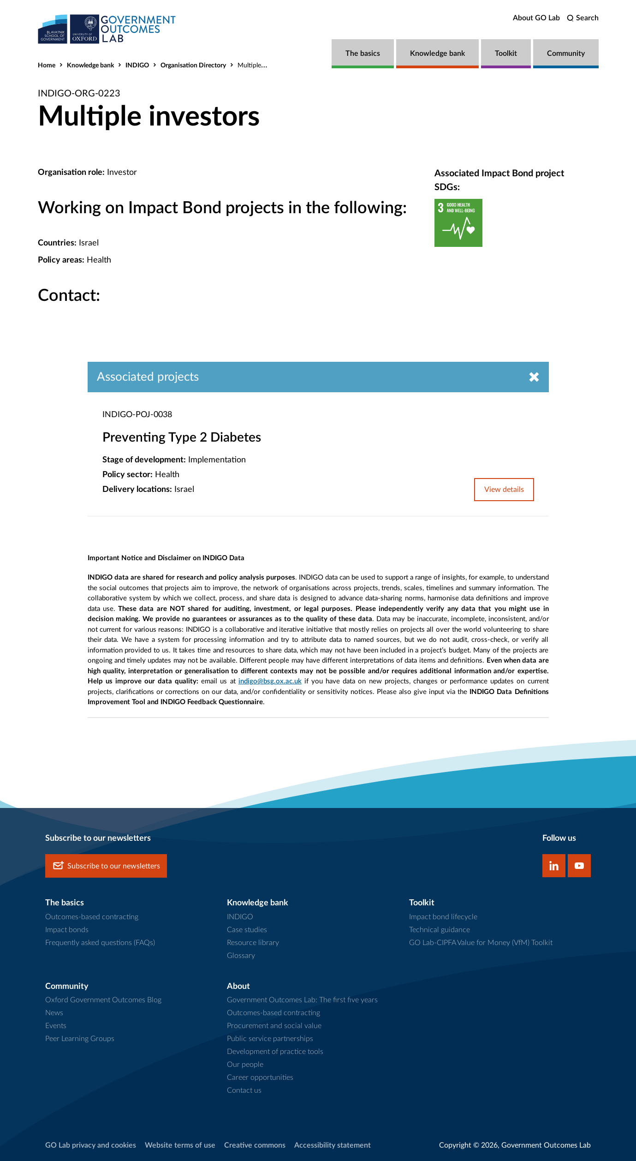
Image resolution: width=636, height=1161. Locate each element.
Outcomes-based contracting (91, 917)
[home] (107, 29)
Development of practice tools (275, 1051)
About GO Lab (536, 18)
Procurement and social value (274, 1025)
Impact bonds (67, 930)
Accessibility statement (332, 1145)
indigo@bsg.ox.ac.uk (270, 681)
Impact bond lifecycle (443, 917)
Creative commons (254, 1145)
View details (504, 489)
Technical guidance (439, 930)
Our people (245, 1064)
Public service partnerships (270, 1038)
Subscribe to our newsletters (106, 866)
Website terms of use (180, 1145)
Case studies (247, 930)
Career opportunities (260, 1077)
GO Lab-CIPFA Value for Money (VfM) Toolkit (481, 942)
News (54, 1013)
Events (55, 1025)
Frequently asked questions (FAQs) (100, 942)
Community (566, 53)
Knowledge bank (437, 53)
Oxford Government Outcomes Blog (103, 1000)
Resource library (253, 942)
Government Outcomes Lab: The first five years (302, 1000)
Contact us (244, 1090)
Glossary (241, 955)
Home (46, 65)
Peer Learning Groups (79, 1038)
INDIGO (137, 65)
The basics (362, 53)
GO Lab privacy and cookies (90, 1145)
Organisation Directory (193, 65)
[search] (583, 18)
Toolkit (506, 53)
